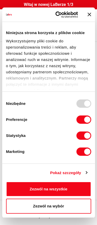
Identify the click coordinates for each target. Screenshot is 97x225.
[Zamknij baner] (89, 14)
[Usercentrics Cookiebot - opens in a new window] (58, 14)
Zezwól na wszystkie (49, 189)
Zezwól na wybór (48, 206)
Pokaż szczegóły (65, 172)
